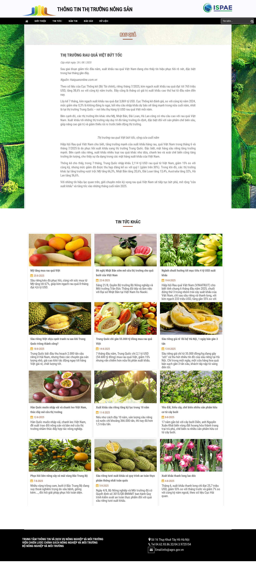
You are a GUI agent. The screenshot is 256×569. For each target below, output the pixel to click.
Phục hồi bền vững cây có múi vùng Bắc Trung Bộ (59, 475)
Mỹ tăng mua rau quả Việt (45, 270)
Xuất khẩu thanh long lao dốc (179, 475)
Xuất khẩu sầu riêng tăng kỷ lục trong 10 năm (122, 407)
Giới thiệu (40, 21)
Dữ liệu (104, 21)
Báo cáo (88, 21)
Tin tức (57, 21)
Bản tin (73, 21)
